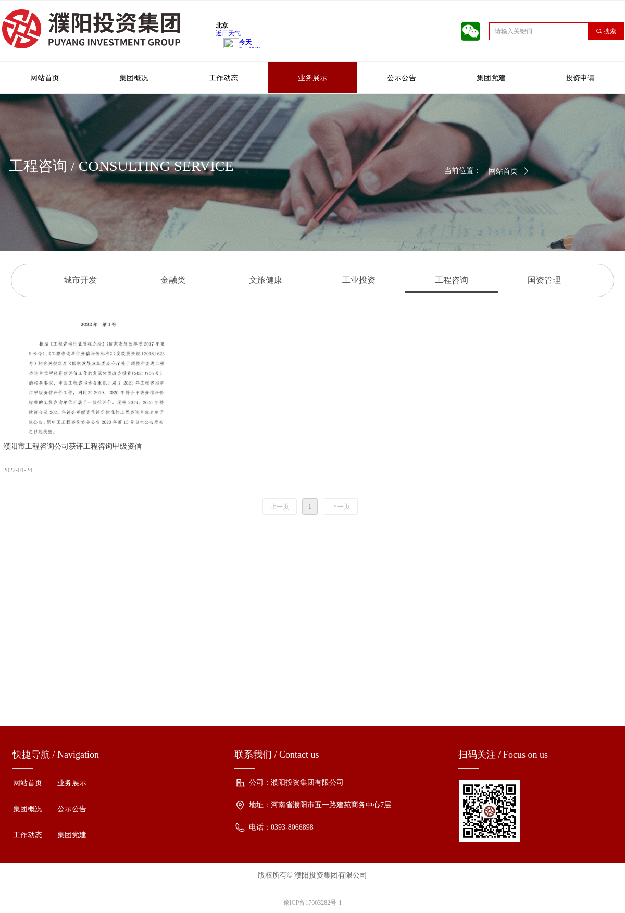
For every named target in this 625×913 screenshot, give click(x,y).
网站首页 (503, 171)
